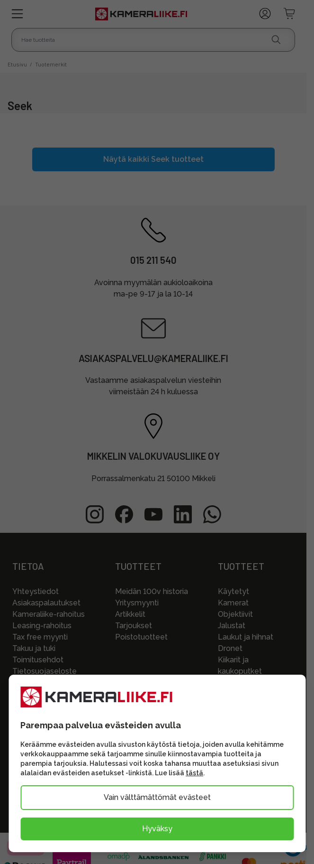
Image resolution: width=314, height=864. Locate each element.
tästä (194, 773)
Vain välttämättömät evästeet (157, 797)
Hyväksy (157, 828)
